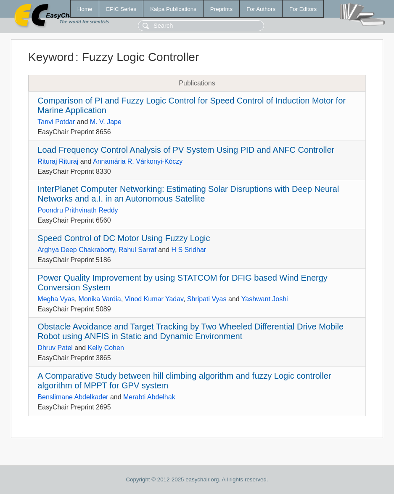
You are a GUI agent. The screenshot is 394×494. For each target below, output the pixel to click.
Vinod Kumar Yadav (154, 299)
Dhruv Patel (55, 347)
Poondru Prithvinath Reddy (77, 210)
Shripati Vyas (207, 299)
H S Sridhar (188, 249)
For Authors (260, 9)
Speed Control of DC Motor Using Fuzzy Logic (123, 238)
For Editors (303, 9)
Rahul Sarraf (137, 249)
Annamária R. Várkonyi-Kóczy (137, 161)
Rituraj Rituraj (57, 161)
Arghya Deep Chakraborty (76, 249)
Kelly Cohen (106, 347)
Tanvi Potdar (56, 121)
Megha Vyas (55, 299)
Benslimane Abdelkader (72, 397)
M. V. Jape (106, 121)
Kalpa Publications (173, 9)
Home (85, 9)
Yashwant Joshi (264, 299)
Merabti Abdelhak (149, 397)
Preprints (221, 9)
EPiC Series (121, 9)
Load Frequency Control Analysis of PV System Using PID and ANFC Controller (185, 149)
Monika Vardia (100, 299)
